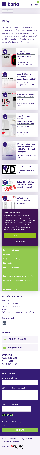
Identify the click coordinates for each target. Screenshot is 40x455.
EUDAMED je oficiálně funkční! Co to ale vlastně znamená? (26, 184)
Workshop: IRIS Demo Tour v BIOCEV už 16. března (26, 96)
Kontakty (5, 300)
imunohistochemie (11, 267)
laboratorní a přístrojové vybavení (17, 281)
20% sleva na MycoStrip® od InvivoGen (23, 200)
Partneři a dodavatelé (11, 306)
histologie (7, 263)
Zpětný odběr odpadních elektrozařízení (18, 312)
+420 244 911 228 (17, 339)
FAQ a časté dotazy (11, 259)
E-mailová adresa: (9, 378)
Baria (9, 11)
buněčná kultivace (11, 250)
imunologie (8, 272)
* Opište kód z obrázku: (10, 404)
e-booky (6, 254)
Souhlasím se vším (20, 236)
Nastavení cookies (20, 241)
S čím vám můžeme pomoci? (13, 388)
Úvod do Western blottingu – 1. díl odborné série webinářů (27, 76)
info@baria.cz (15, 347)
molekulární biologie (11, 285)
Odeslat (20, 430)
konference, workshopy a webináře (18, 276)
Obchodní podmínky (10, 303)
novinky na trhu (10, 289)
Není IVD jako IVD (24, 167)
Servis (4, 309)
